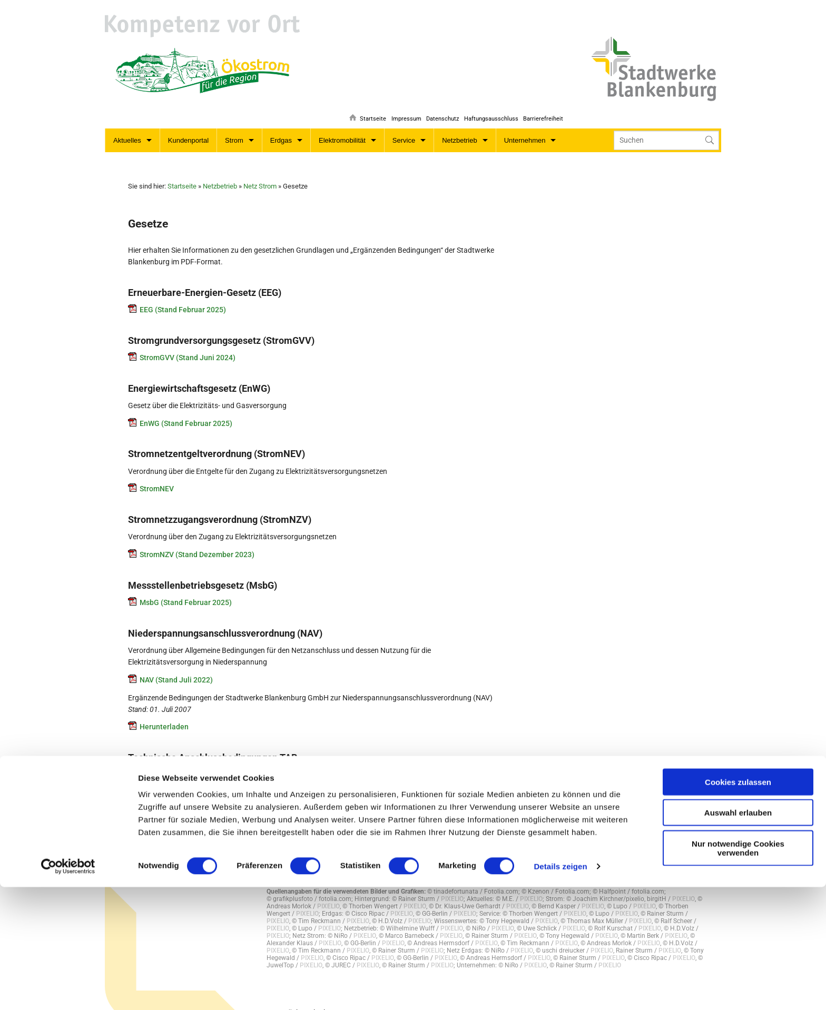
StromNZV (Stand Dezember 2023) (197, 543)
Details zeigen (560, 989)
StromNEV (157, 477)
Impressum (400, 103)
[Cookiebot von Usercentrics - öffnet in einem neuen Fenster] (68, 989)
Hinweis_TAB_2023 (171, 763)
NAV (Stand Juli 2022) (176, 668)
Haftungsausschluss (488, 103)
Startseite (364, 103)
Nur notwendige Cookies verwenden (738, 971)
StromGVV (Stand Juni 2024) (187, 346)
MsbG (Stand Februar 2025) (186, 591)
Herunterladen (164, 715)
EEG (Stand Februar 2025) (183, 298)
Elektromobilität (342, 129)
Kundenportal (188, 129)
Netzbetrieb (459, 129)
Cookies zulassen (738, 904)
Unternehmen (525, 129)
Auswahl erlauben (738, 936)
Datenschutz (437, 103)
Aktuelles (127, 129)
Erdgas (281, 129)
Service (403, 129)
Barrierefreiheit (543, 103)
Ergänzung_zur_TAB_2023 (183, 811)
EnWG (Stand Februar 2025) (186, 412)
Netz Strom (260, 175)
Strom (234, 129)
